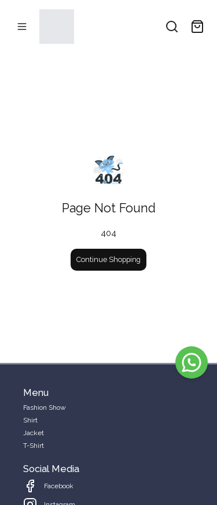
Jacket (33, 433)
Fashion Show (44, 407)
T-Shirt (33, 446)
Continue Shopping (108, 259)
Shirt (30, 420)
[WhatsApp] (191, 362)
